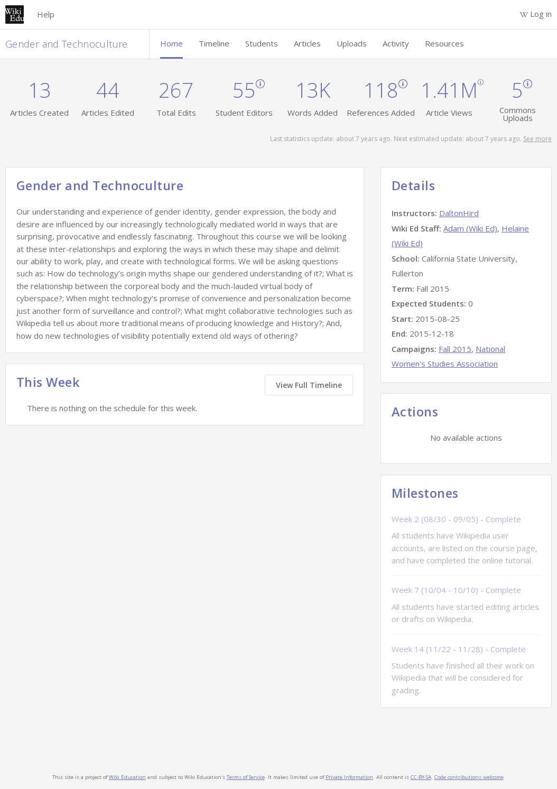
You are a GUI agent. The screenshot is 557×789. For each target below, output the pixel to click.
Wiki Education (127, 777)
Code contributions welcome (469, 777)
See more (537, 138)
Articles (307, 43)
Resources (444, 43)
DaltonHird (459, 213)
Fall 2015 (455, 349)
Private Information (349, 777)
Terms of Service (246, 777)
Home (171, 43)
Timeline (214, 43)
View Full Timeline (309, 385)
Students (261, 43)
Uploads (352, 43)
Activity (396, 43)
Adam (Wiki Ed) (470, 228)
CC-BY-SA (421, 777)
